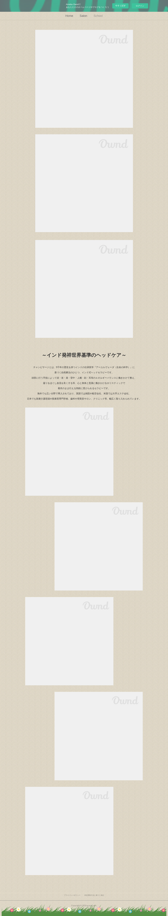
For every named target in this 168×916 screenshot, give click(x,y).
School (98, 15)
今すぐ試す (120, 5)
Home (69, 15)
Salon (83, 15)
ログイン (140, 6)
